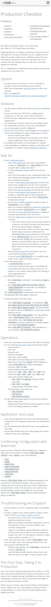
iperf (37, 133)
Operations (8, 34)
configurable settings (21, 170)
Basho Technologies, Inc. (30, 603)
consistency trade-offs (40, 207)
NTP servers (32, 108)
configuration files (16, 160)
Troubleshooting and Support (38, 32)
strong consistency (27, 217)
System (7, 26)
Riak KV (7, 31)
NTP (38, 342)
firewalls (15, 128)
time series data (24, 345)
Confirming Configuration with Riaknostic (40, 27)
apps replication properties (29, 212)
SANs (10, 271)
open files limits (30, 88)
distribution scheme (37, 148)
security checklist (24, 190)
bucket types (19, 251)
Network (7, 29)
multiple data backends (28, 182)
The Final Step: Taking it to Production (39, 37)
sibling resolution (25, 202)
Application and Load (12, 37)
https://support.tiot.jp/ (30, 515)
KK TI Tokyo (30, 605)
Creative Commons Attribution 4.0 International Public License (25, 600)
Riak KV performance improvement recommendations (24, 96)
